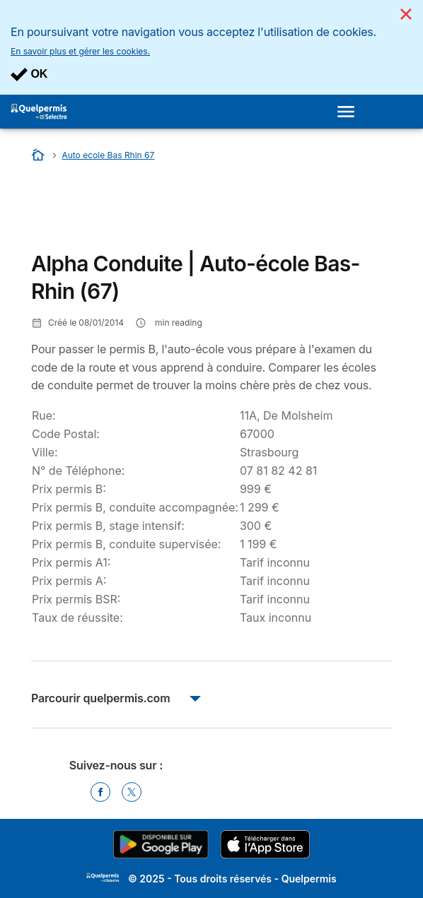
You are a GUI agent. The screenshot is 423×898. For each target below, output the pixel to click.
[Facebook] (100, 792)
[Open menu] (350, 112)
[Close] (406, 14)
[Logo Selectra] (38, 111)
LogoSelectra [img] (102, 877)
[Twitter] (131, 792)
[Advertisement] (144, 210)
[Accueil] (39, 155)
